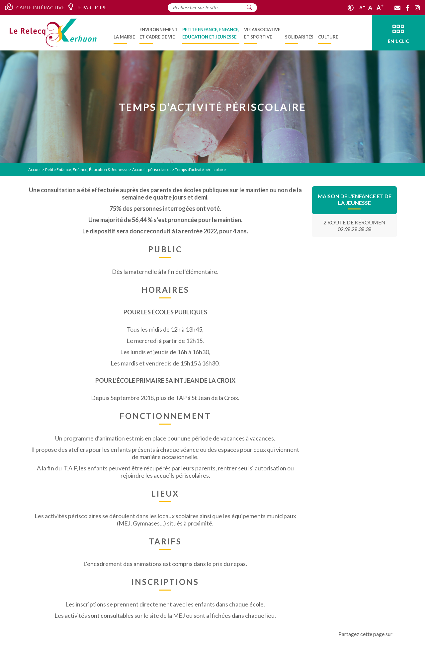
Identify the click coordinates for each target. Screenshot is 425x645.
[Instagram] (417, 7)
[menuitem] (124, 32)
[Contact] (397, 7)
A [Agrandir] (380, 7)
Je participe (87, 7)
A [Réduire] (362, 7)
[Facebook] (407, 7)
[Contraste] (351, 7)
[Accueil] (53, 33)
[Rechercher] (249, 7)
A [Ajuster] (370, 7)
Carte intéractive (34, 7)
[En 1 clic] (398, 32)
